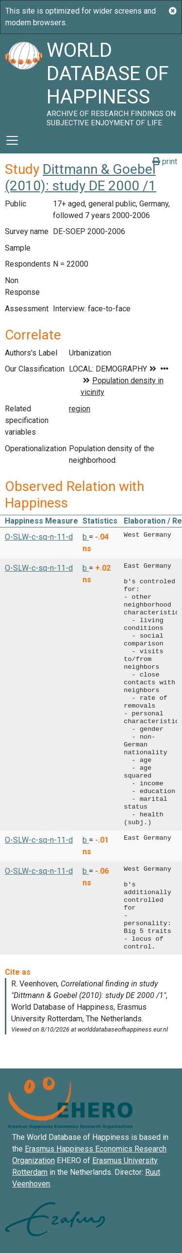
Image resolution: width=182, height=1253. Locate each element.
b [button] (86, 537)
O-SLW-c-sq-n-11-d (39, 537)
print (164, 161)
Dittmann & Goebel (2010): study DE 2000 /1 (80, 177)
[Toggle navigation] (12, 140)
